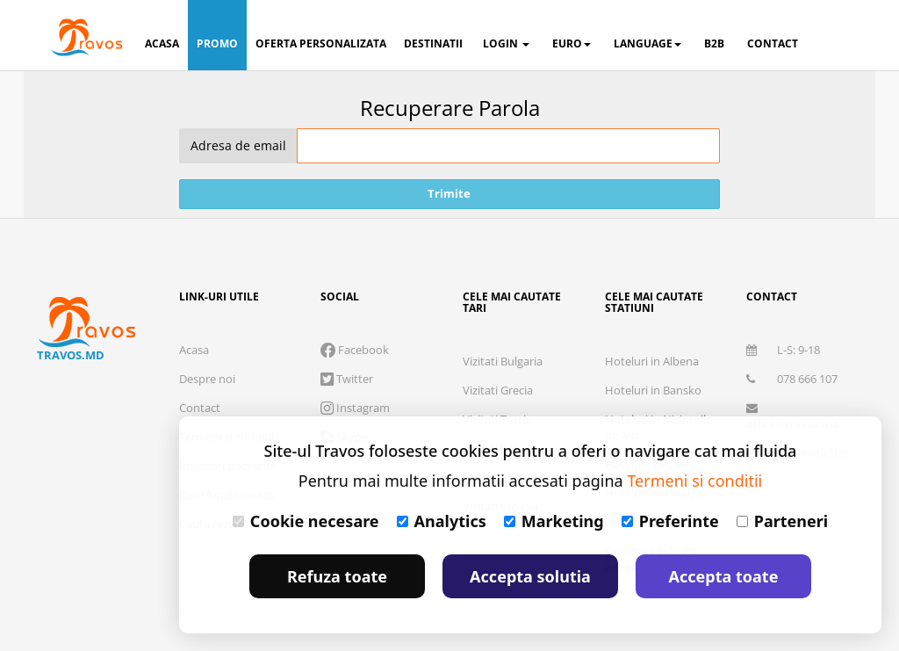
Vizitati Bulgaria (503, 361)
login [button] (506, 43)
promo (217, 43)
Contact (199, 408)
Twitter (346, 379)
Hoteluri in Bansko (653, 390)
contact (772, 43)
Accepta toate (724, 576)
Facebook (354, 350)
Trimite (449, 193)
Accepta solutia (530, 576)
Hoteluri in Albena (652, 361)
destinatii (433, 43)
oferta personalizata (320, 43)
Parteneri (782, 521)
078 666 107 (792, 379)
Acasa (194, 350)
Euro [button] (571, 43)
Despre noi (207, 379)
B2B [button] (714, 43)
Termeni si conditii (694, 480)
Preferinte (670, 521)
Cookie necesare (306, 521)
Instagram (355, 408)
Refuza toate (337, 576)
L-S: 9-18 (783, 350)
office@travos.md (792, 416)
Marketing (554, 521)
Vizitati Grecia (498, 390)
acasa (162, 43)
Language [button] (647, 43)
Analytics (441, 521)
